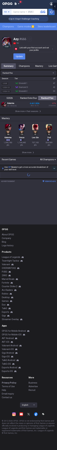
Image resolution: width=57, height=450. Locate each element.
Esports (5, 321)
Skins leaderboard (46, 26)
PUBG (4, 281)
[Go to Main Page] (7, 3)
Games (5, 310)
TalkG (4, 318)
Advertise (33, 396)
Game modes (25, 26)
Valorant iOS (8, 359)
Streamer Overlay (10, 329)
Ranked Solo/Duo (28, 98)
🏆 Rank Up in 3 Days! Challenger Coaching (26, 19)
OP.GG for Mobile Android (14, 340)
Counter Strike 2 (9, 296)
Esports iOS (7, 381)
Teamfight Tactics (10, 270)
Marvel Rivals (8, 288)
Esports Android (9, 377)
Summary (8, 66)
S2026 (10, 98)
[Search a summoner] (42, 12)
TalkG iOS (6, 373)
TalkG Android (8, 370)
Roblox (5, 303)
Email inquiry (8, 403)
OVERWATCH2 (9, 277)
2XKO (4, 285)
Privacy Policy (9, 392)
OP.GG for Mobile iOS (12, 344)
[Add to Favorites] (30, 39)
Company (6, 248)
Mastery (39, 66)
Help (4, 399)
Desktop (6, 307)
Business (33, 392)
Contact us (7, 407)
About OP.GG (8, 244)
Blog (4, 251)
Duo (4, 314)
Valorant (6, 274)
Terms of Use (8, 396)
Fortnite (5, 292)
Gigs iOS (6, 366)
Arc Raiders (7, 299)
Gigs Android (8, 362)
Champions (8, 26)
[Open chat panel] (54, 55)
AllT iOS (5, 351)
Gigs (4, 325)
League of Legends (11, 266)
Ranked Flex (47, 98)
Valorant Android (10, 355)
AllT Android (8, 348)
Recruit (32, 399)
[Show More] (17, 4)
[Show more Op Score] (54, 178)
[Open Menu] (51, 4)
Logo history (8, 255)
